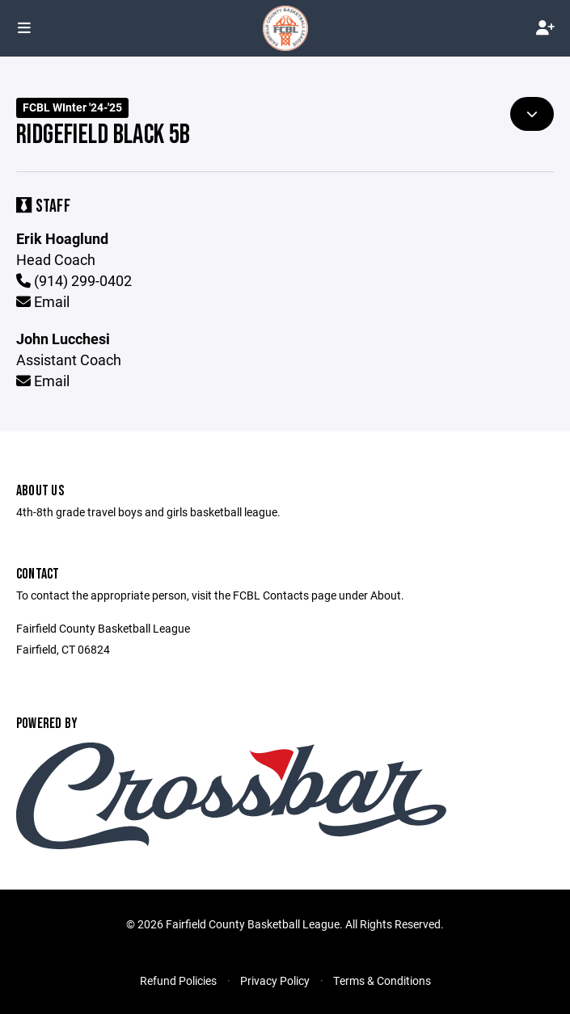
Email (43, 301)
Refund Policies (178, 980)
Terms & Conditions (382, 980)
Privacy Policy (275, 980)
